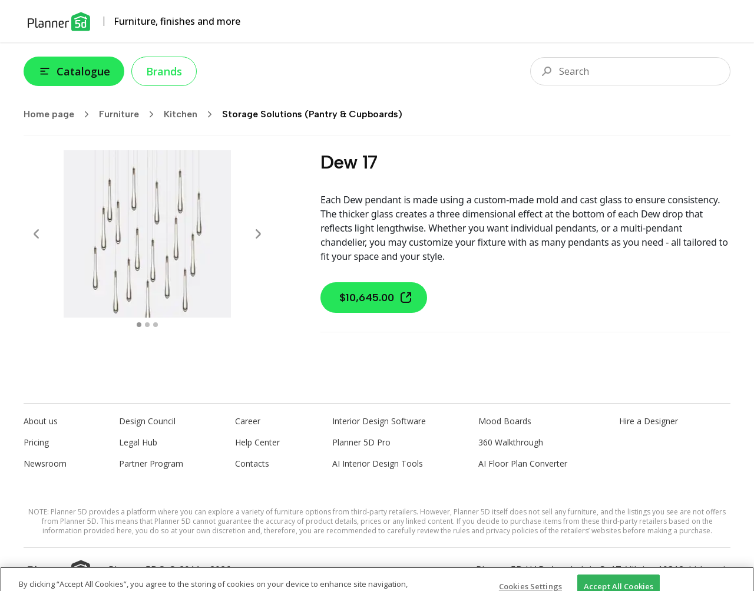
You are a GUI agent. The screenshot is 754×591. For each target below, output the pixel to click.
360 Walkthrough (510, 442)
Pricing (36, 442)
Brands (164, 71)
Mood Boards (504, 421)
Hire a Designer (648, 421)
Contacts (252, 463)
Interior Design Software (379, 421)
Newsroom (45, 463)
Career (247, 421)
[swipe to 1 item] (147, 324)
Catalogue (74, 71)
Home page (60, 114)
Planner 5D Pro (361, 442)
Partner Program (151, 463)
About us (41, 421)
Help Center (257, 442)
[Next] (258, 234)
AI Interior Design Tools (377, 463)
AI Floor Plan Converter (522, 463)
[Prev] (36, 234)
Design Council (147, 421)
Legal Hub (138, 442)
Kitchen (192, 114)
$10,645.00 (376, 297)
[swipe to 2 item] (155, 324)
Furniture (130, 114)
